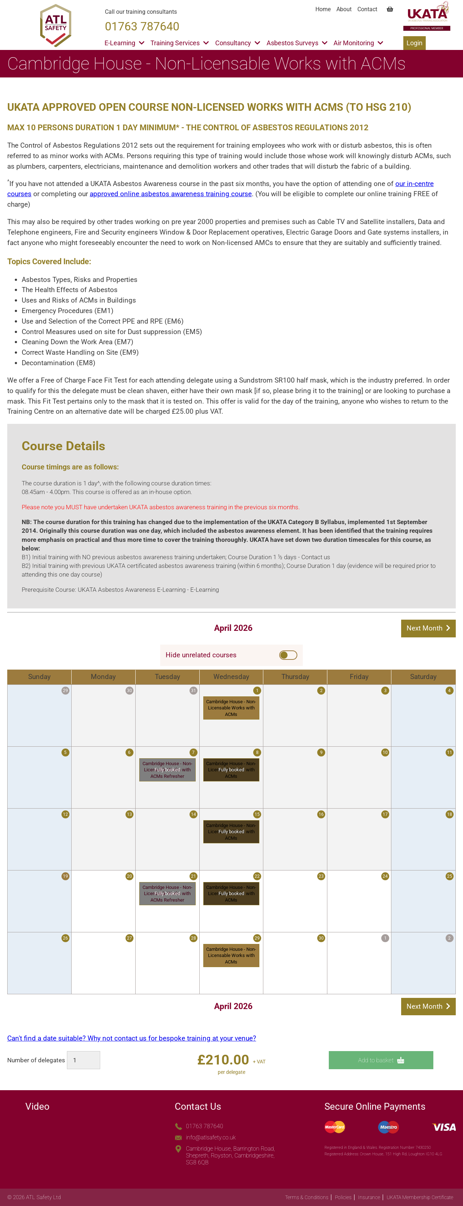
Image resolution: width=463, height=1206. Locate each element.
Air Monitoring (358, 43)
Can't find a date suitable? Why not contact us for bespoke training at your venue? (131, 1038)
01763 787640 (204, 1126)
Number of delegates (36, 1060)
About (344, 9)
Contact (367, 9)
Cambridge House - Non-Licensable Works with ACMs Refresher (167, 770)
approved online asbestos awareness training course (171, 194)
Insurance (369, 1197)
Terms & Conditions (306, 1197)
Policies (343, 1197)
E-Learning (124, 43)
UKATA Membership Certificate (420, 1197)
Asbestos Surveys (297, 43)
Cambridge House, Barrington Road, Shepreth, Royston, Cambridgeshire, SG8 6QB (230, 1155)
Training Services (179, 43)
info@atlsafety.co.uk (211, 1137)
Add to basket (381, 1060)
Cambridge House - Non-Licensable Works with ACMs (231, 708)
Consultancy (237, 43)
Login (414, 43)
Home (323, 9)
